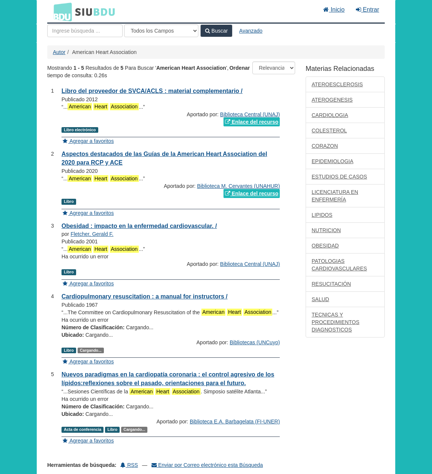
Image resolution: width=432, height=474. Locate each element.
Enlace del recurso (251, 122)
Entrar (367, 9)
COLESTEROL (329, 131)
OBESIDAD (325, 246)
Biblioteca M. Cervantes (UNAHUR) (238, 186)
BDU (60, 12)
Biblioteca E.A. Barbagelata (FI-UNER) (235, 421)
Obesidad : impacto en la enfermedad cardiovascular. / (139, 226)
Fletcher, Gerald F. (91, 234)
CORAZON (325, 146)
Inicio (334, 9)
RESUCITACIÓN (331, 284)
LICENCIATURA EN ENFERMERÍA (335, 195)
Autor (59, 52)
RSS (129, 465)
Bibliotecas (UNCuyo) (255, 342)
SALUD (320, 299)
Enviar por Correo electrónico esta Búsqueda (207, 465)
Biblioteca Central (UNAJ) (250, 114)
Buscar (216, 31)
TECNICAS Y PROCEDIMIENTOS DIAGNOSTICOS (335, 322)
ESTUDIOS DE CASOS (339, 177)
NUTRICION (326, 230)
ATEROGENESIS (332, 100)
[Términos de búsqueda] (85, 30)
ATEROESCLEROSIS (337, 84)
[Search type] (161, 30)
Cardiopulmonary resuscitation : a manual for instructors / (145, 296)
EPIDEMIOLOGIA (332, 161)
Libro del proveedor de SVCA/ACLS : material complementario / (152, 91)
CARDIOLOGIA (330, 115)
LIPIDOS (322, 215)
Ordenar (240, 68)
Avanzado (250, 31)
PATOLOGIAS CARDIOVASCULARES (339, 265)
